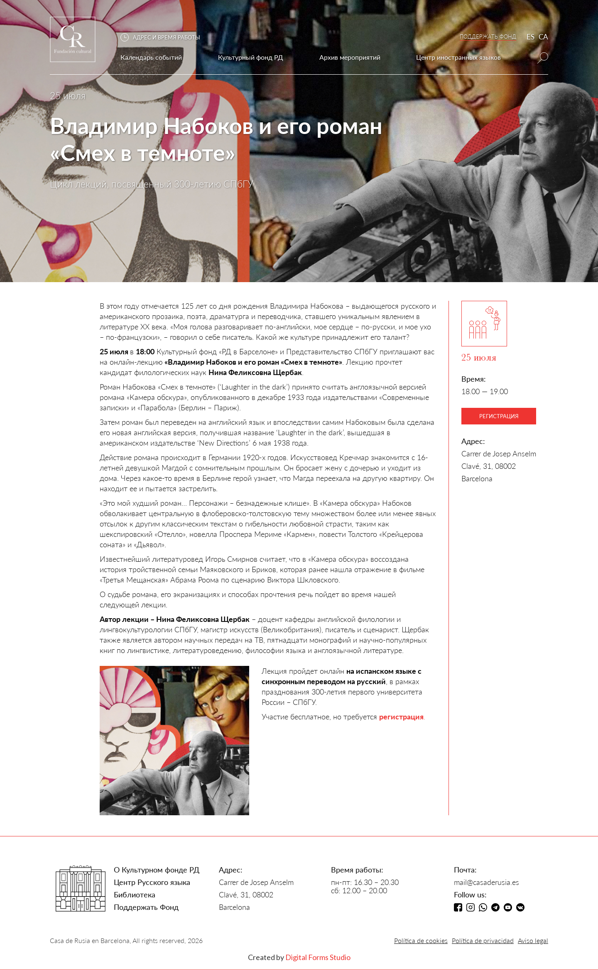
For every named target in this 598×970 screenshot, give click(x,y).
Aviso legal (533, 940)
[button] (164, 37)
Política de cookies (421, 940)
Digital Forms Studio (317, 957)
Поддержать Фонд (146, 907)
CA (543, 36)
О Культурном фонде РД (156, 869)
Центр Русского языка (152, 882)
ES (530, 36)
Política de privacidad (483, 940)
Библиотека (134, 894)
